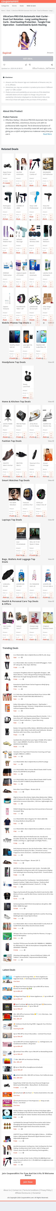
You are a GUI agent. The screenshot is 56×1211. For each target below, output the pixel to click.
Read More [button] (47, 134)
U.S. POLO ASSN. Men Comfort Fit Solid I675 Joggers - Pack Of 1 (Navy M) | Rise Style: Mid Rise (32, 664)
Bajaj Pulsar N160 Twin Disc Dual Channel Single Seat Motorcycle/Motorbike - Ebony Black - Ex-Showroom (8, 173)
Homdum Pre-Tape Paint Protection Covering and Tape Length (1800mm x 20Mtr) (32, 753)
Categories (5, 6)
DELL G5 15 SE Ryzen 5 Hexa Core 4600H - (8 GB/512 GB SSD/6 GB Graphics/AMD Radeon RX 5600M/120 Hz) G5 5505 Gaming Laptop (35, 543)
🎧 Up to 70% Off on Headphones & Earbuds (28, 1067)
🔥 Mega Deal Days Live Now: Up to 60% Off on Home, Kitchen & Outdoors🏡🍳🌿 (31, 988)
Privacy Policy (45, 1190)
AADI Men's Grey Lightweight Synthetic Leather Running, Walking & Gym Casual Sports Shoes (32, 915)
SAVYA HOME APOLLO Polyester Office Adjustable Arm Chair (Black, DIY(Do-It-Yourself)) (7, 425)
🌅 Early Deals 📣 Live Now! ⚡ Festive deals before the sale (33, 1093)
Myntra (45, 469)
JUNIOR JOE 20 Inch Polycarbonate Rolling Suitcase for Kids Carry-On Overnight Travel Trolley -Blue (21, 585)
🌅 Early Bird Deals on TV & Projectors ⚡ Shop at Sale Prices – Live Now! (31, 1102)
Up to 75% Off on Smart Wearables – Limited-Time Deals (32, 1034)
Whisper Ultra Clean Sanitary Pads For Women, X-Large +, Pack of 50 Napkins (32, 935)
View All (51, 362)
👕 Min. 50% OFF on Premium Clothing (26, 1059)
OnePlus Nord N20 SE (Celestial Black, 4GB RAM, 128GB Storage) (15, 346)
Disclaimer (36, 1193)
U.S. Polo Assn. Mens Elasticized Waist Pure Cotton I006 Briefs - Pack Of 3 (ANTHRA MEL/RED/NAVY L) (31, 695)
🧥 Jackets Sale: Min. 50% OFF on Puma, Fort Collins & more (33, 1075)
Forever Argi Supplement (34, 627)
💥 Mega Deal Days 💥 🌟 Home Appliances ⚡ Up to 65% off (33, 996)
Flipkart (38, 351)
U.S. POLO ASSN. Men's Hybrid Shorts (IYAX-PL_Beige (30, 762)
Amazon (50, 53)
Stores (14, 6)
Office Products (38, 68)
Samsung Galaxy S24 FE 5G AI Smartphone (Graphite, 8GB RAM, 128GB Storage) (32, 905)
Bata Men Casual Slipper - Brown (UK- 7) (26, 860)
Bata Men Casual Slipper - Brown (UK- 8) (26, 789)
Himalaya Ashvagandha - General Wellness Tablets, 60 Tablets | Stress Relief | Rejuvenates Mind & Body (31, 956)
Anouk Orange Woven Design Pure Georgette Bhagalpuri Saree (47, 464)
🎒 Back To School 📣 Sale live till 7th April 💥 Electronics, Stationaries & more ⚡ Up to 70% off (32, 1005)
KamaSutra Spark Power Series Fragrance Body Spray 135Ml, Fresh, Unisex (31, 685)
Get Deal (28, 58)
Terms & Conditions (31, 1190)
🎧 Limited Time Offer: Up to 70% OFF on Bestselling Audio (33, 1051)
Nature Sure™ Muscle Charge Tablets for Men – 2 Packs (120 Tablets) (21, 627)
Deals (22, 6)
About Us (7, 1190)
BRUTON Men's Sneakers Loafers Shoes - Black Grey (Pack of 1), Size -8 (21, 464)
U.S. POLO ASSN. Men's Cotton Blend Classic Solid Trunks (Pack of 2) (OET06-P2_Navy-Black (32, 770)
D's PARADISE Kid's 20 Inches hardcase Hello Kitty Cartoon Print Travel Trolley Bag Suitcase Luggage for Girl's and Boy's (34, 585)
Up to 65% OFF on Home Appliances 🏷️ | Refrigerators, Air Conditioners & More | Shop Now (32, 1043)
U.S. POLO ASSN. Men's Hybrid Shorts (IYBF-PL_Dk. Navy (31, 655)
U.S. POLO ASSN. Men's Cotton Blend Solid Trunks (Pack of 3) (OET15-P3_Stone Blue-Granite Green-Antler (32, 925)
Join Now (27, 1182)
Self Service (50, 68)
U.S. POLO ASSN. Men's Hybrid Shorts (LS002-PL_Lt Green (32, 829)
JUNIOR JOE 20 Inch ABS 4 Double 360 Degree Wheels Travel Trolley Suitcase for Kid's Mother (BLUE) (48, 585)
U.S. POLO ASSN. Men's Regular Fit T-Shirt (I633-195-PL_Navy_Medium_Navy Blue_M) (30, 820)
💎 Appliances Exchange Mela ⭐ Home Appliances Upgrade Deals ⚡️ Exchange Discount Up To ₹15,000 (30, 978)
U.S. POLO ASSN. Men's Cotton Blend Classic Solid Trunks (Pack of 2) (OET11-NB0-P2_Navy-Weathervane (32, 780)
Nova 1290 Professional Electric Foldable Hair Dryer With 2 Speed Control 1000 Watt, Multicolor (34, 207)
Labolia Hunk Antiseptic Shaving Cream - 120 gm (47, 274)
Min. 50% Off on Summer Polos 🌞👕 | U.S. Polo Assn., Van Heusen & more (32, 1015)
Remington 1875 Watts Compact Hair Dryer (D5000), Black (8, 207)
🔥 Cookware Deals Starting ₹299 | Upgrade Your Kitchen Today (32, 1025)
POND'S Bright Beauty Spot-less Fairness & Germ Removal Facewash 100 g (32, 810)
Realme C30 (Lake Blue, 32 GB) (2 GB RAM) (41, 346)
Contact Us (17, 1190)
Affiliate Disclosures (23, 1193)
